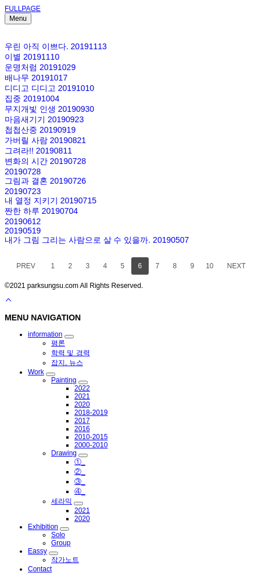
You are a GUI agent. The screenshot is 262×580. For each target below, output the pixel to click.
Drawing (64, 453)
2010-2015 (90, 437)
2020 (82, 404)
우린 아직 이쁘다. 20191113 (56, 46)
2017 (82, 421)
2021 (82, 396)
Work (36, 372)
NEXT (236, 266)
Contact (40, 569)
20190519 (23, 230)
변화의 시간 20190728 (45, 161)
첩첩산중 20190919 (40, 129)
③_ (79, 481)
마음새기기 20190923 (44, 119)
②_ (79, 472)
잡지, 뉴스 (67, 363)
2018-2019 (90, 412)
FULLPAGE (23, 9)
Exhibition (43, 527)
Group (60, 543)
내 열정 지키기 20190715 (50, 200)
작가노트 (65, 560)
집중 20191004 (32, 98)
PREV (25, 266)
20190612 (23, 221)
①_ (79, 462)
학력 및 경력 (70, 353)
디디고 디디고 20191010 (49, 88)
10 (209, 266)
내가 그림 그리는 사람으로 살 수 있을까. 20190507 (97, 240)
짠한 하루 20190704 (41, 211)
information (45, 334)
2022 (82, 388)
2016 (82, 429)
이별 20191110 (32, 56)
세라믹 (61, 501)
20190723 (23, 191)
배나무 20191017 (36, 77)
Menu (18, 18)
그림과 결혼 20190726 (45, 180)
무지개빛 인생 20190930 (49, 109)
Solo (58, 535)
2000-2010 (90, 445)
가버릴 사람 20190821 (45, 140)
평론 (58, 343)
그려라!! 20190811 (38, 150)
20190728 (23, 171)
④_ (79, 491)
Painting (63, 380)
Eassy (37, 551)
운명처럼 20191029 (40, 67)
